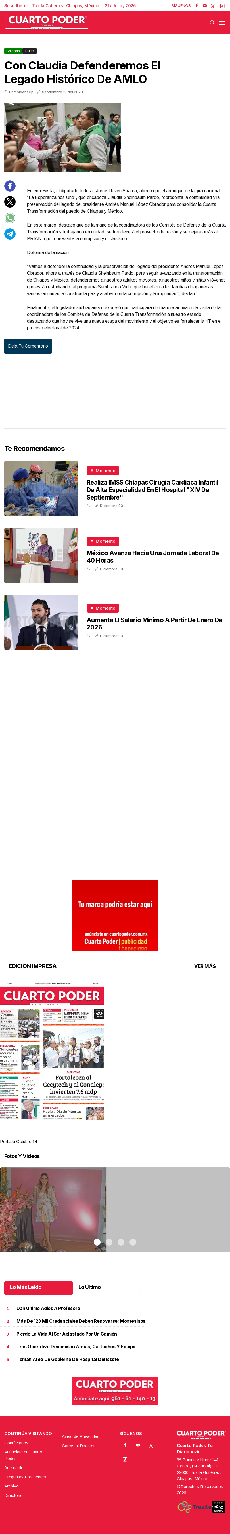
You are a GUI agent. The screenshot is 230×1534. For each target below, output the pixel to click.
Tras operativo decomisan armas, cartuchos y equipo (75, 1346)
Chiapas (13, 51)
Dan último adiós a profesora (48, 1308)
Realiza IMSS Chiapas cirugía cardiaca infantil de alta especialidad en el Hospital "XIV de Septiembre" (152, 490)
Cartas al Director (78, 1445)
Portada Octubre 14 (18, 1141)
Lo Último (89, 1287)
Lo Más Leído (25, 1287)
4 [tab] (132, 1134)
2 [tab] (109, 1134)
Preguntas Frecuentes (25, 1476)
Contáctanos (16, 1442)
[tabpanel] (115, 1063)
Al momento (103, 470)
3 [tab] (121, 1134)
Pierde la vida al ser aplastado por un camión (66, 1334)
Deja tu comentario (28, 346)
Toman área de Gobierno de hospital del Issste (67, 1359)
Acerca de (13, 1467)
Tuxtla (29, 51)
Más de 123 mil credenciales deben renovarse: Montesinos (80, 1321)
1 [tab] (97, 1134)
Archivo (11, 1486)
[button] (115, 1051)
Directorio (13, 1495)
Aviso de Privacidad (80, 1436)
